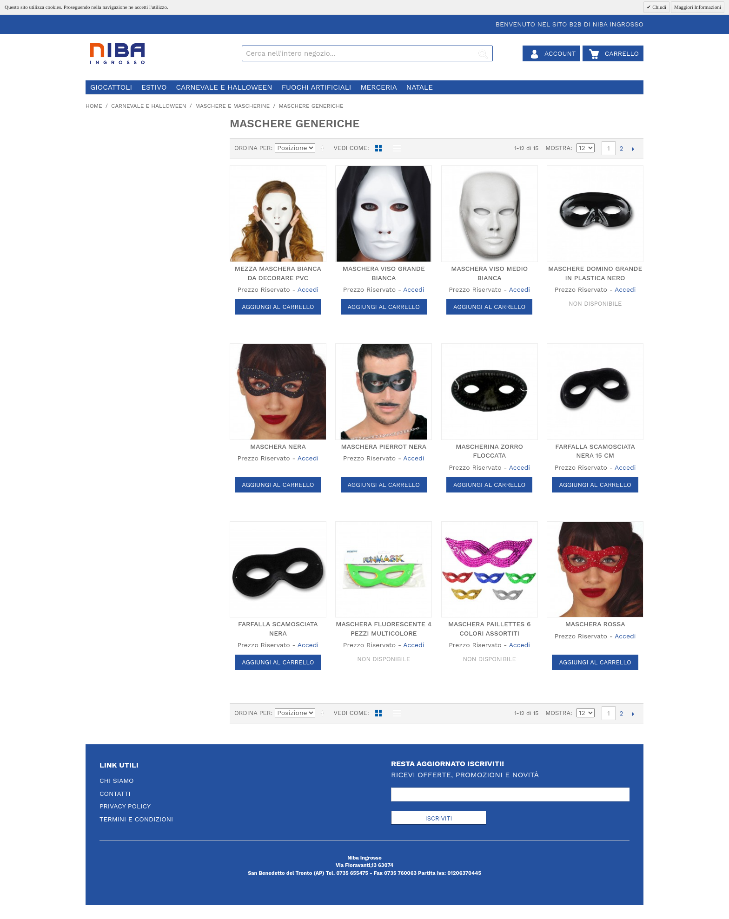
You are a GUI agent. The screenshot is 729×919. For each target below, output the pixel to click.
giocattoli (111, 87)
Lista (395, 148)
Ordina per (252, 147)
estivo (153, 87)
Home (94, 106)
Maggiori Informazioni (697, 7)
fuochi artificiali (316, 87)
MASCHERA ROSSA (595, 624)
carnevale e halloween (224, 87)
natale (419, 87)
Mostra (557, 147)
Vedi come (350, 147)
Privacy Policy (125, 806)
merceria (378, 87)
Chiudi (658, 7)
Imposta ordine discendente (324, 148)
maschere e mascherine (232, 106)
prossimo (633, 149)
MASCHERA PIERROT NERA (383, 446)
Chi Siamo (116, 780)
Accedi (308, 289)
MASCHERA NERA (278, 446)
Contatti (115, 793)
